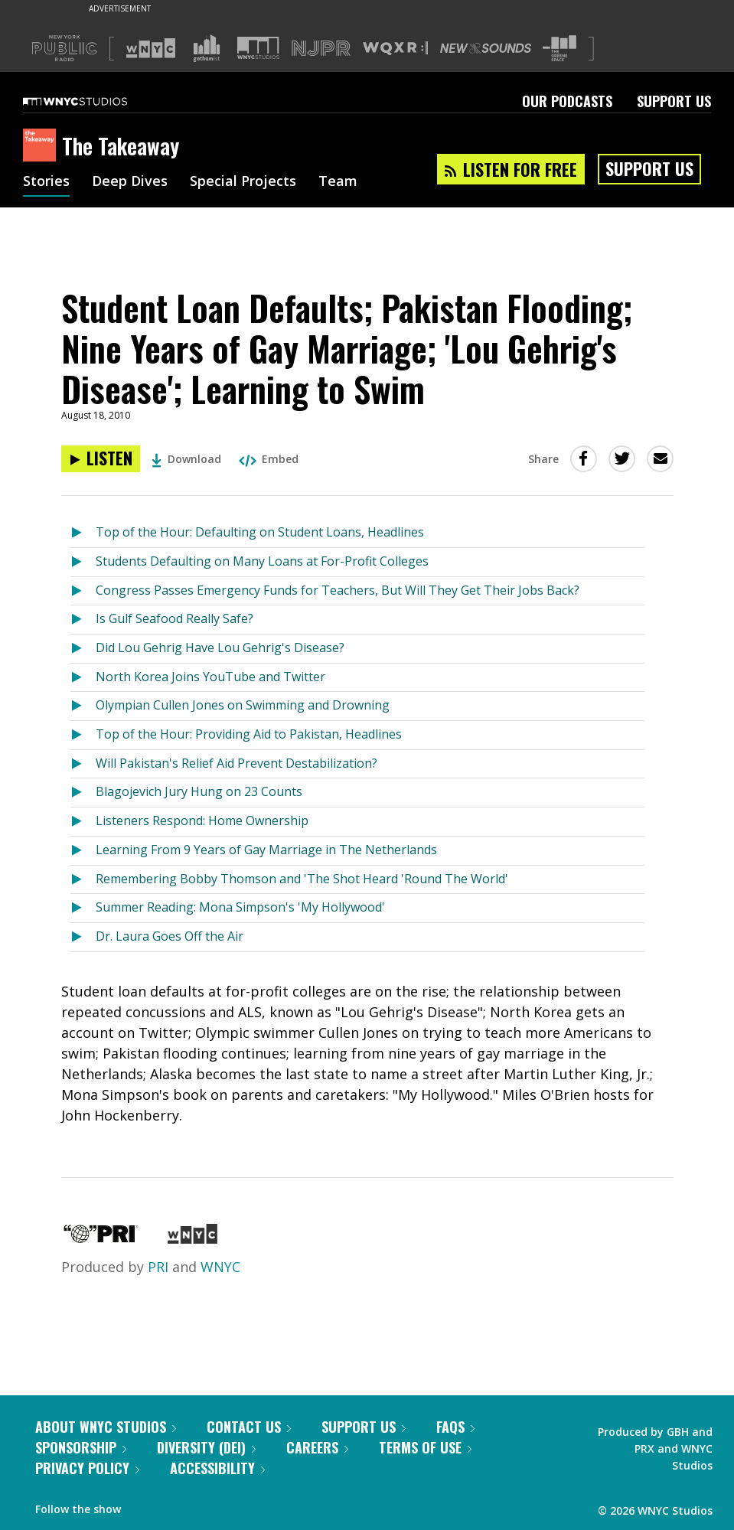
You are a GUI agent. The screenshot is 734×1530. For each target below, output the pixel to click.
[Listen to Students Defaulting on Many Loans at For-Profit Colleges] (83, 562)
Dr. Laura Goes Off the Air (169, 936)
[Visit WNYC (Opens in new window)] (150, 48)
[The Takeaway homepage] (42, 146)
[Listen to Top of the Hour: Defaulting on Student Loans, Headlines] (83, 533)
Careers (317, 1447)
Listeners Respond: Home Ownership (202, 820)
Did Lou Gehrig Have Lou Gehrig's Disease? (220, 647)
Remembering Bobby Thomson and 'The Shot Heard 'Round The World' (302, 878)
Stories (46, 182)
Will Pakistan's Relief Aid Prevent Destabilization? (236, 763)
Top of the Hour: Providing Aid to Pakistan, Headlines (249, 734)
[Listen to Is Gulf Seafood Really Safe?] (83, 619)
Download (186, 459)
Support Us (674, 101)
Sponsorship (80, 1447)
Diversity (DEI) (206, 1447)
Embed (268, 459)
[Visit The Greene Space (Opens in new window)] (559, 48)
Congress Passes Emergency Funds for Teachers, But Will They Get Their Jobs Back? (337, 590)
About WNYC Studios (105, 1427)
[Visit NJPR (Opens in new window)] (321, 49)
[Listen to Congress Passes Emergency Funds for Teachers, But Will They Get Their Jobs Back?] (83, 591)
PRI (158, 1267)
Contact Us (249, 1427)
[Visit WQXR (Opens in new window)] (395, 48)
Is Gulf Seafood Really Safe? (174, 618)
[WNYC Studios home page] (94, 101)
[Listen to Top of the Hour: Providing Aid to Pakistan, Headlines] (83, 735)
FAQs (455, 1427)
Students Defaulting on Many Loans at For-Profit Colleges (262, 561)
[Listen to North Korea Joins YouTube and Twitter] (83, 678)
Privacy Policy (87, 1468)
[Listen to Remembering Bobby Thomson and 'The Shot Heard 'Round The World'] (83, 880)
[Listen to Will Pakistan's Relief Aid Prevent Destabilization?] (83, 764)
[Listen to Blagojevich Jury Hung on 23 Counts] (83, 792)
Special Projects (243, 182)
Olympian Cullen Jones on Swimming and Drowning (243, 704)
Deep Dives (130, 182)
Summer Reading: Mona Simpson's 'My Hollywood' (240, 907)
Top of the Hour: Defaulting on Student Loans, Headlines (260, 532)
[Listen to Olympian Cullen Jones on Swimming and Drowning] (83, 706)
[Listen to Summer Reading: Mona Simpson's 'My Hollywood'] (83, 908)
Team (337, 182)
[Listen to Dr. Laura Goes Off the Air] (83, 937)
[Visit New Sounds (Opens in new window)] (485, 48)
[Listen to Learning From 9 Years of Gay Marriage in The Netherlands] (83, 851)
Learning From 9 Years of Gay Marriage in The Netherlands (266, 849)
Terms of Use (425, 1447)
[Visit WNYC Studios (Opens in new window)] (258, 48)
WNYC (220, 1267)
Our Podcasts (567, 101)
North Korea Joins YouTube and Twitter (210, 676)
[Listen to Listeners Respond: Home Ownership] (83, 821)
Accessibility (217, 1468)
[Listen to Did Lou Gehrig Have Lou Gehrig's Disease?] (83, 649)
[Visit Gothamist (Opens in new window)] (207, 48)
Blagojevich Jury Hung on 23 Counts (199, 791)
